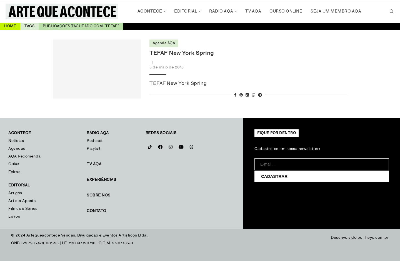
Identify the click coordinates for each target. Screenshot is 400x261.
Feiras (14, 172)
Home (10, 26)
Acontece (150, 11)
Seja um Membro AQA (336, 11)
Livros (14, 216)
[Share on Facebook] (235, 95)
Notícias (16, 141)
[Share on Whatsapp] (254, 95)
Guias (13, 164)
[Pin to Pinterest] (241, 95)
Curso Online (285, 11)
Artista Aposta (22, 201)
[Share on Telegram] (260, 95)
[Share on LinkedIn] (247, 95)
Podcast (95, 141)
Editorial (185, 11)
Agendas (16, 149)
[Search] (391, 11)
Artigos (15, 193)
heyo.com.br (377, 238)
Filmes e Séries (23, 209)
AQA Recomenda (24, 156)
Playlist (93, 149)
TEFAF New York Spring (181, 53)
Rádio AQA (221, 11)
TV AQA (253, 11)
